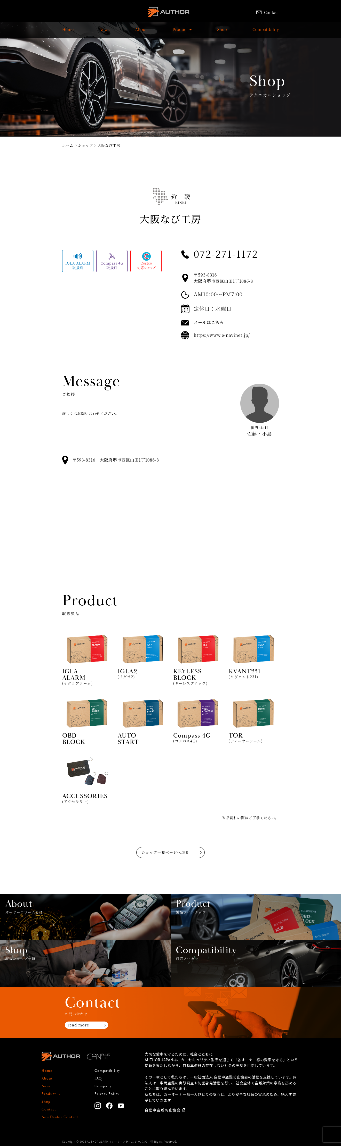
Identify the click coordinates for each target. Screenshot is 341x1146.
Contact (267, 12)
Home (68, 32)
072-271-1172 (226, 253)
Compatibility (265, 32)
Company (103, 1086)
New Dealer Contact (60, 1117)
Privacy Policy (107, 1094)
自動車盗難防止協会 (163, 1110)
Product (180, 32)
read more (78, 1024)
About (141, 32)
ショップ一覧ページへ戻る (165, 852)
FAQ (98, 1078)
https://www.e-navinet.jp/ (222, 335)
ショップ (85, 145)
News (104, 32)
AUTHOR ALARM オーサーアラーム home (168, 13)
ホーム (68, 145)
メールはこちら (209, 322)
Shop (222, 32)
